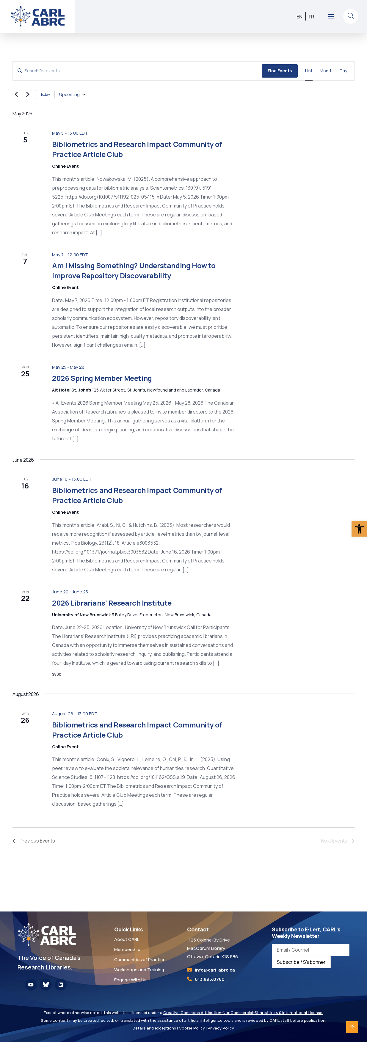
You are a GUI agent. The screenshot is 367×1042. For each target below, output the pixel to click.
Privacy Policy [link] (221, 1028)
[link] (359, 529)
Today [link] (45, 94)
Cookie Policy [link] (192, 1028)
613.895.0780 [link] (210, 979)
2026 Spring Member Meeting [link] (102, 378)
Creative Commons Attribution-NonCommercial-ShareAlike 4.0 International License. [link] (243, 1012)
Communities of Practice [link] (140, 959)
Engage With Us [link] (130, 980)
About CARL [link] (126, 939)
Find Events (280, 70)
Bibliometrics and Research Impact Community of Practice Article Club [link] (137, 149)
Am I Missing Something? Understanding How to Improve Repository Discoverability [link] (133, 270)
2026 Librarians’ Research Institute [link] (111, 603)
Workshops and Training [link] (139, 969)
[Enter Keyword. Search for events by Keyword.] (137, 71)
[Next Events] (27, 94)
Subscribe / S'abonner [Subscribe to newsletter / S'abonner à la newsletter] (301, 962)
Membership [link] (127, 949)
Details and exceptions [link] (154, 1028)
